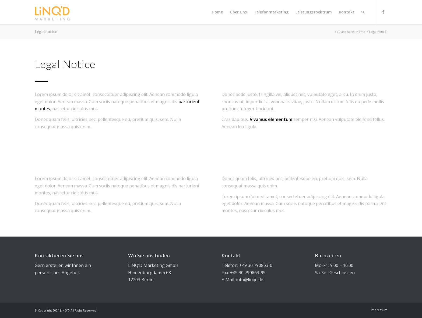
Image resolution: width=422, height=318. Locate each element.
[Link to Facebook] (383, 12)
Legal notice (46, 31)
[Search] (363, 12)
